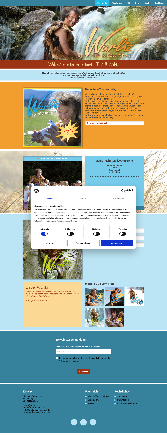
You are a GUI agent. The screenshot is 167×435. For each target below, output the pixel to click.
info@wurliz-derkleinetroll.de (36, 410)
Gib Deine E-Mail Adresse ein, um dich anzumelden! (78, 346)
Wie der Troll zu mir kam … (98, 396)
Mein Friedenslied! (97, 123)
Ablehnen (50, 243)
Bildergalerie (92, 400)
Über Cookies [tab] (118, 198)
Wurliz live (117, 3)
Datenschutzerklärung (69, 361)
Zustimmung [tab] (48, 198)
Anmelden (83, 372)
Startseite (102, 3)
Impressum (121, 396)
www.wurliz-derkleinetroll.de (36, 412)
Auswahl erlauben (83, 243)
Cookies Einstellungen (126, 403)
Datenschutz (121, 400)
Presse (90, 403)
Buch (147, 3)
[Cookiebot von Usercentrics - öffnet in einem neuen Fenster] (123, 191)
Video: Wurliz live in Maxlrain (52, 158)
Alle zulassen (116, 243)
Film (137, 3)
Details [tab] (83, 198)
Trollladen (160, 3)
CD (128, 3)
